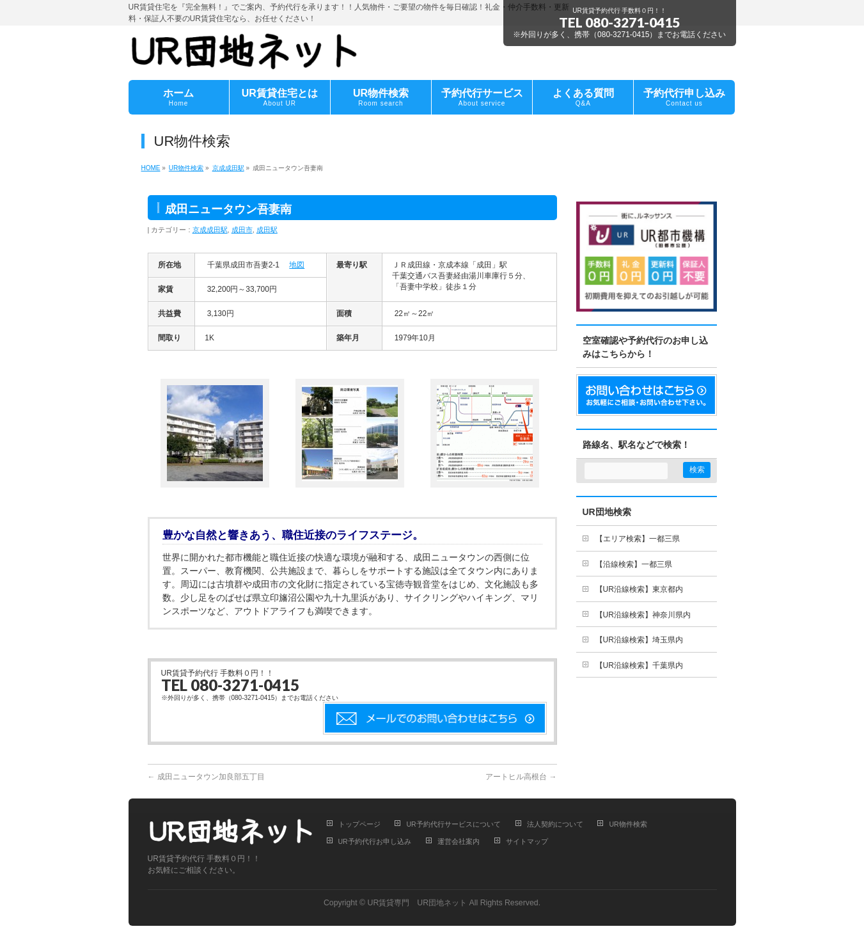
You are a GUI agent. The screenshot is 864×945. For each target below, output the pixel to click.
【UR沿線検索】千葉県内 (639, 665)
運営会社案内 (458, 841)
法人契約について (555, 824)
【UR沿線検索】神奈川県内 (643, 614)
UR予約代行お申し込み (374, 841)
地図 (296, 264)
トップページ (359, 824)
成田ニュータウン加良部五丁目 (206, 776)
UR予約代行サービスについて (453, 824)
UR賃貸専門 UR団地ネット (417, 902)
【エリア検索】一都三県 (637, 538)
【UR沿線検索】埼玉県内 (639, 639)
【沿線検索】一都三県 (633, 564)
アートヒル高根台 (520, 776)
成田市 (242, 230)
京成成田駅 (210, 230)
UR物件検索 (628, 824)
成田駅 (267, 230)
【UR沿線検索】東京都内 (639, 589)
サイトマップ (527, 841)
